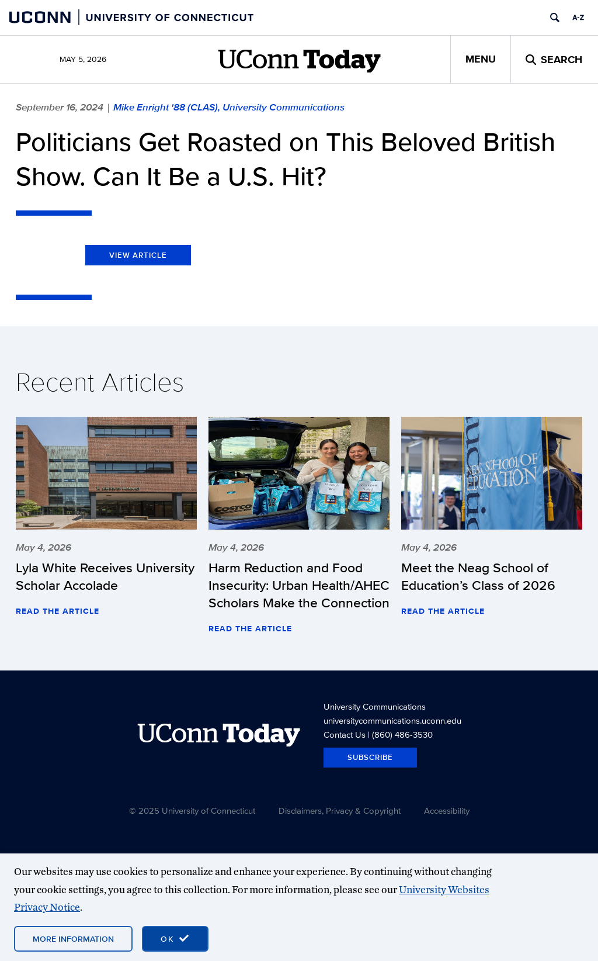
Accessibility (447, 810)
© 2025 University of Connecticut (192, 810)
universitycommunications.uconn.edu (392, 720)
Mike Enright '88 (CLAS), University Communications (229, 107)
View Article (138, 255)
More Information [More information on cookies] (73, 939)
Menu (480, 59)
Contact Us (345, 734)
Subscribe (370, 757)
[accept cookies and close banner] (175, 939)
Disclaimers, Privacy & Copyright (340, 810)
